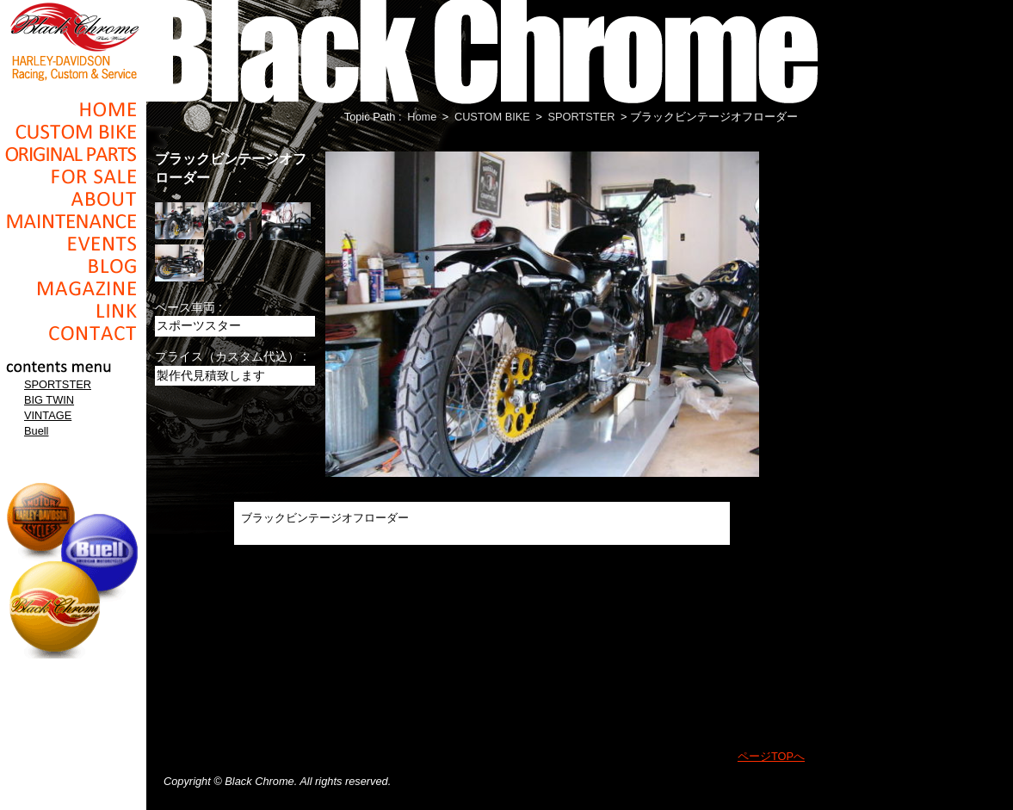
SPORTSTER (57, 384)
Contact (73, 333)
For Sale (73, 176)
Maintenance (73, 221)
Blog (73, 266)
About (73, 199)
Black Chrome (73, 40)
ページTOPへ (771, 756)
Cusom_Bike (73, 132)
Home (73, 109)
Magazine (73, 288)
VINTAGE (47, 415)
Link (73, 311)
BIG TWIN (49, 399)
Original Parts (73, 154)
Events (73, 243)
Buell (36, 430)
